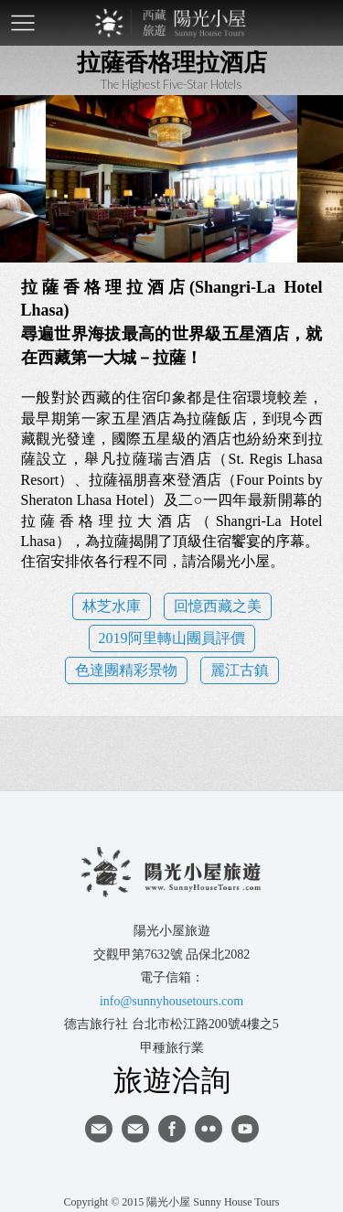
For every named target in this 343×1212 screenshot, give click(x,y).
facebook (171, 1128)
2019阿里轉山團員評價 (172, 638)
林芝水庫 (111, 606)
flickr (208, 1128)
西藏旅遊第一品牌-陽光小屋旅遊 (172, 23)
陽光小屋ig (135, 1128)
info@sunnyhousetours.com (171, 1001)
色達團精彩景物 (126, 670)
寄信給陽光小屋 (98, 1128)
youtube (245, 1128)
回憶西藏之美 (218, 606)
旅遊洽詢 (171, 1079)
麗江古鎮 (239, 670)
